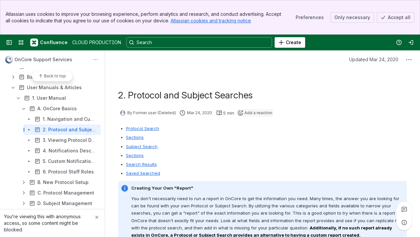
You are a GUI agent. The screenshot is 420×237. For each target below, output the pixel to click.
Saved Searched (143, 173)
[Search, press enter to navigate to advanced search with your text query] (199, 42)
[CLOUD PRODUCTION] (49, 42)
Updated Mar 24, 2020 (373, 59)
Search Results (141, 164)
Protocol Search (142, 128)
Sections (135, 137)
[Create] (290, 42)
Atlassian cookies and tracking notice (211, 20)
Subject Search (142, 146)
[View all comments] (404, 209)
